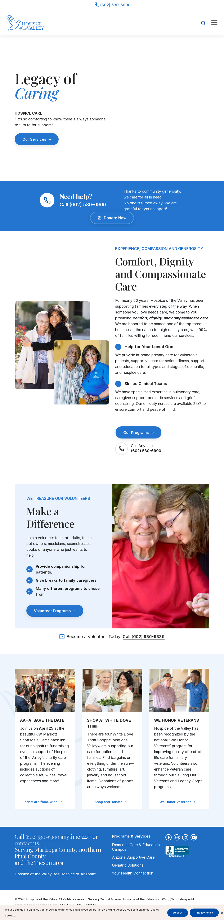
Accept (177, 912)
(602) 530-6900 (146, 450)
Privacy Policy (204, 912)
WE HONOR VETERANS (176, 720)
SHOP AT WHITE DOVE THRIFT (109, 723)
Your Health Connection (132, 873)
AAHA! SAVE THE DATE (42, 720)
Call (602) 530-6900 (83, 204)
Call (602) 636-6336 (144, 636)
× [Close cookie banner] (222, 912)
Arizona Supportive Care (133, 857)
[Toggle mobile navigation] (214, 22)
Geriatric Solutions (127, 865)
